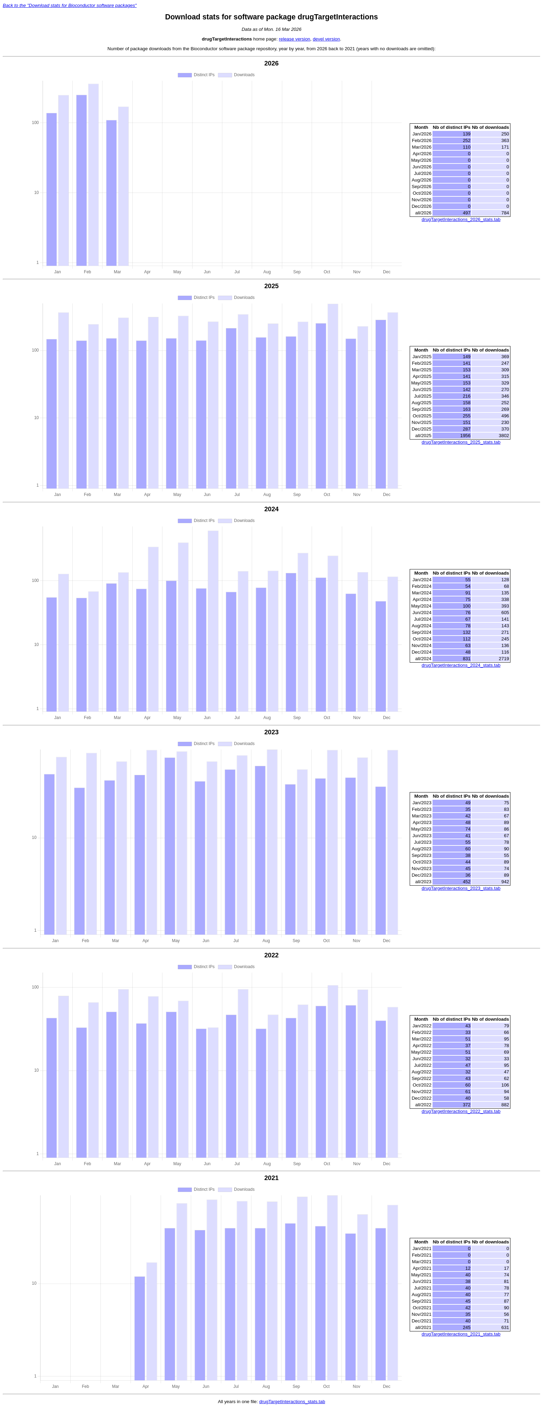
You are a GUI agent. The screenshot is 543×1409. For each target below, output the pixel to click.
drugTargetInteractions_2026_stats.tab (461, 219)
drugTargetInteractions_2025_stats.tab (461, 442)
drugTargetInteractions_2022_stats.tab (461, 1111)
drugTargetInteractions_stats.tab (292, 1401)
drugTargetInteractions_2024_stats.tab (461, 665)
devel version (326, 39)
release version (294, 39)
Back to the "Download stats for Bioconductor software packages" (70, 5)
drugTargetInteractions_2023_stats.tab (461, 888)
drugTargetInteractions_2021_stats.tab (461, 1334)
